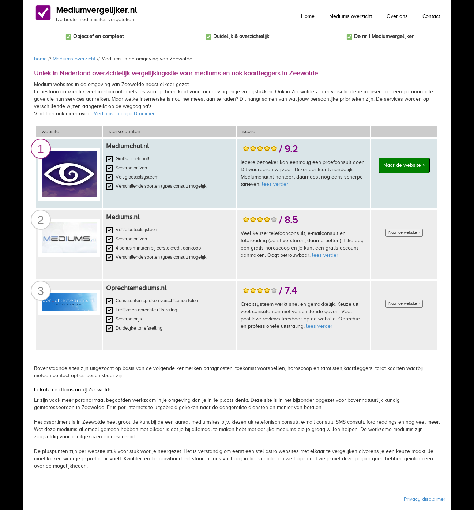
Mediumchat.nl (127, 146)
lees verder (275, 184)
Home (308, 16)
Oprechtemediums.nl (136, 288)
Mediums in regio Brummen (124, 113)
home (40, 58)
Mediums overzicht (350, 16)
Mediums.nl (122, 217)
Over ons (397, 16)
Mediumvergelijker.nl (96, 10)
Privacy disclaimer (424, 499)
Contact (431, 16)
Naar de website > (404, 165)
